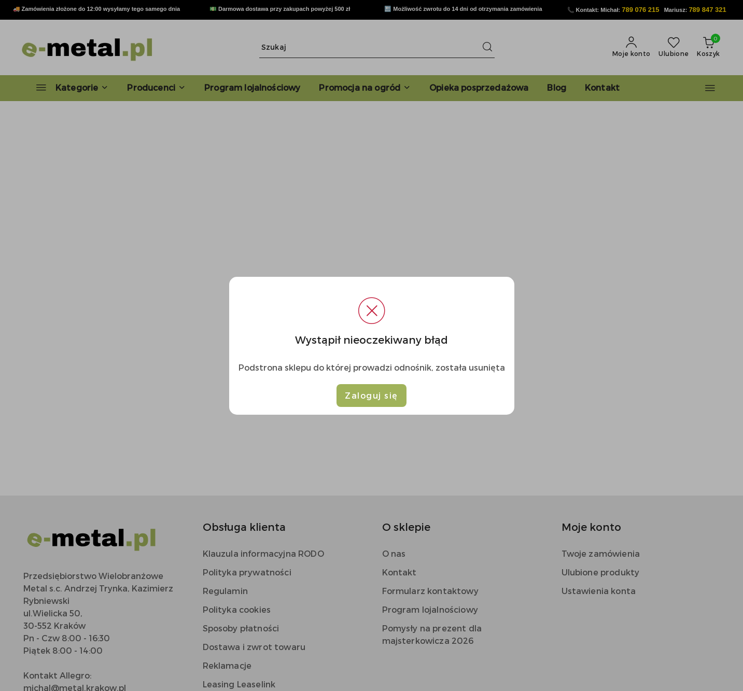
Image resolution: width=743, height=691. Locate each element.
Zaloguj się (371, 395)
